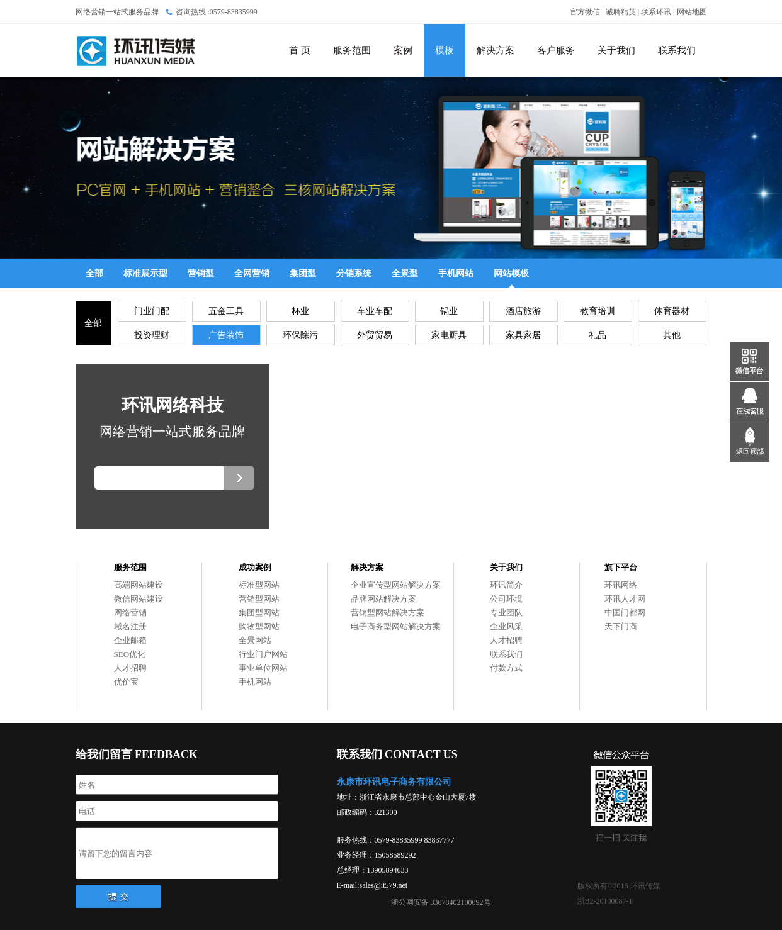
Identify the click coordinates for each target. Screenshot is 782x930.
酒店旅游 (523, 311)
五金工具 (226, 311)
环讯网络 (620, 585)
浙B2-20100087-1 (605, 901)
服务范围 (352, 50)
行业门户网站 (263, 654)
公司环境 (506, 598)
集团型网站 (259, 612)
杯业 (300, 311)
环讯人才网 (624, 598)
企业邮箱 (130, 640)
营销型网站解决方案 (387, 612)
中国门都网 (624, 612)
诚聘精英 (621, 12)
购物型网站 (259, 626)
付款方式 (506, 668)
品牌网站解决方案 (383, 598)
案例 (403, 50)
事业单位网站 (263, 668)
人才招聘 (130, 668)
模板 (444, 50)
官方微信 (585, 12)
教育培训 (597, 311)
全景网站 (255, 640)
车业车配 (374, 311)
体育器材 (671, 311)
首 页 (299, 50)
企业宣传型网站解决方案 (396, 585)
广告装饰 (226, 335)
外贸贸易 (374, 335)
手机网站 (455, 273)
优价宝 (126, 681)
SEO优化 (130, 654)
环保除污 (300, 335)
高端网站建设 (138, 585)
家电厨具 (449, 335)
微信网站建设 (138, 598)
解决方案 (495, 50)
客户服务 (556, 50)
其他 (672, 335)
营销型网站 (259, 598)
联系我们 (677, 50)
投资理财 (151, 335)
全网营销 (251, 273)
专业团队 (506, 612)
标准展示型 (145, 273)
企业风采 (506, 626)
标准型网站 (259, 585)
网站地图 (692, 12)
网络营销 (130, 612)
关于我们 (616, 50)
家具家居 (523, 335)
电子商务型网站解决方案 (396, 626)
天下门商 (620, 626)
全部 (94, 273)
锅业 (449, 311)
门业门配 (151, 311)
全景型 (405, 273)
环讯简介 (506, 585)
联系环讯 (656, 12)
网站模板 (511, 273)
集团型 (303, 273)
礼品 (597, 335)
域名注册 (130, 626)
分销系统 (353, 273)
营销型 (201, 273)
